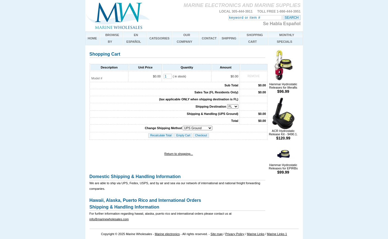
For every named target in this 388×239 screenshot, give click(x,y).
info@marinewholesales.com (109, 219)
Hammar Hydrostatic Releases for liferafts (283, 86)
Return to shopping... (178, 153)
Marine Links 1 (277, 234)
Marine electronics (167, 234)
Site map (217, 234)
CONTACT (209, 38)
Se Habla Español (281, 23)
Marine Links (255, 234)
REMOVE (254, 76)
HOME (92, 38)
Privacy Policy (234, 234)
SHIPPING (229, 38)
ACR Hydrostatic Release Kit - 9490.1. (283, 133)
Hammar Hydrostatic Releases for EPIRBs (283, 167)
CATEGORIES (159, 38)
